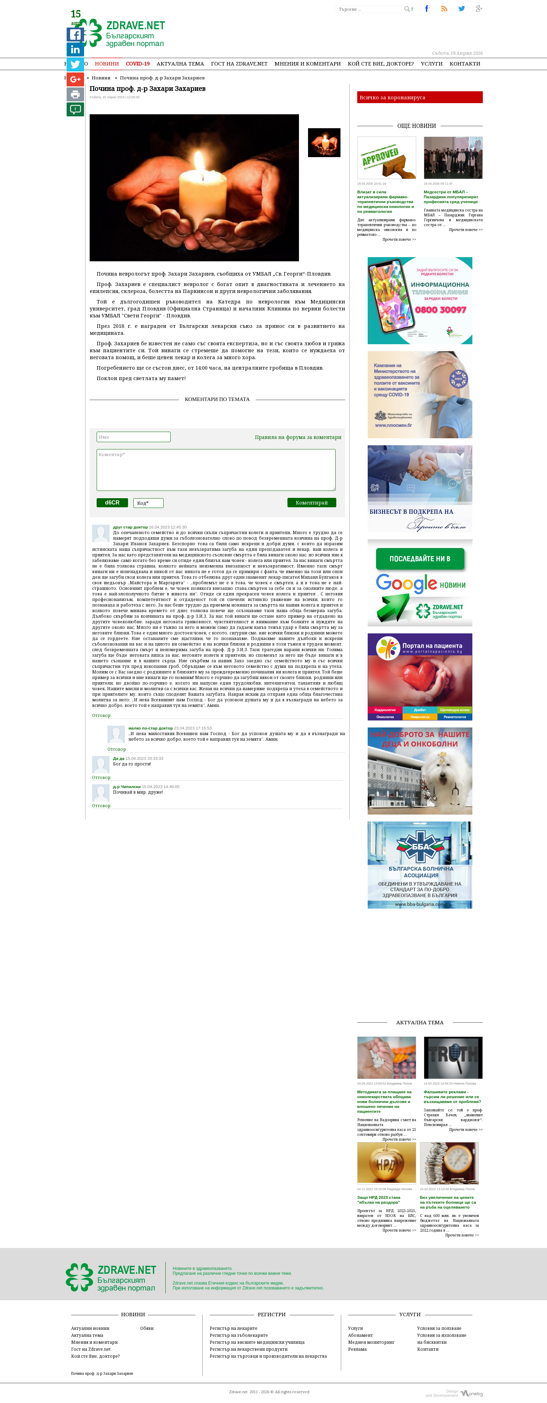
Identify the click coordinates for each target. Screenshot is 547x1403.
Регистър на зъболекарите (239, 1335)
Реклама (357, 1349)
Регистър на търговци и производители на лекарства (268, 1356)
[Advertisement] (355, 31)
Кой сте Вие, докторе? (381, 63)
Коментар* (216, 470)
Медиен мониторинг (371, 1342)
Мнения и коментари (308, 63)
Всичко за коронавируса (393, 97)
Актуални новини (90, 1328)
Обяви (146, 1328)
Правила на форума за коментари (298, 437)
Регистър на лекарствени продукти (248, 1349)
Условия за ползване (439, 1328)
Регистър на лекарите (233, 1328)
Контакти (465, 63)
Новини (107, 63)
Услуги (432, 63)
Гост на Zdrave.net (91, 1349)
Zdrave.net (238, 1392)
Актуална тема (180, 63)
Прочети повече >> (399, 239)
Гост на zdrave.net (239, 63)
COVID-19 (138, 63)
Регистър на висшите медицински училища (257, 1342)
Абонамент (360, 1335)
